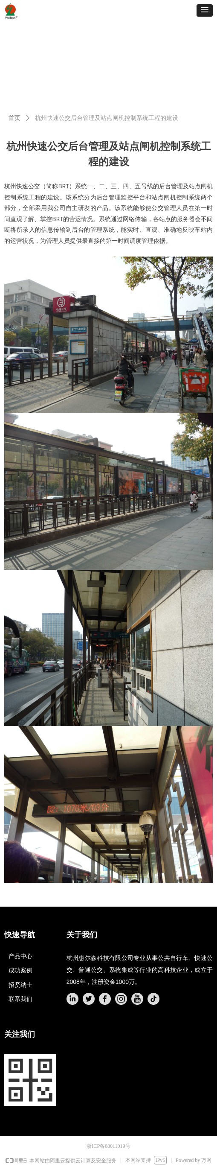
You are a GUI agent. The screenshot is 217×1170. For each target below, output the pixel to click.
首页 (14, 118)
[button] (205, 10)
